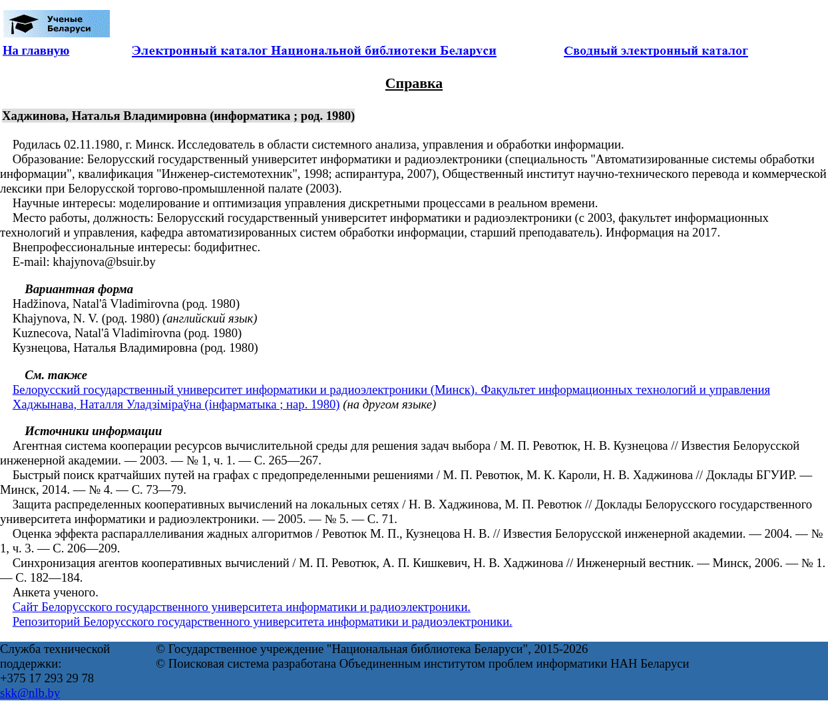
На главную (36, 50)
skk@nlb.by (30, 693)
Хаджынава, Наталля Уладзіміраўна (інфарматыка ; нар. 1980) (176, 404)
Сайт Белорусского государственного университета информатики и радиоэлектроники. (242, 607)
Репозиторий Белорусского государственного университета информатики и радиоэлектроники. (263, 621)
